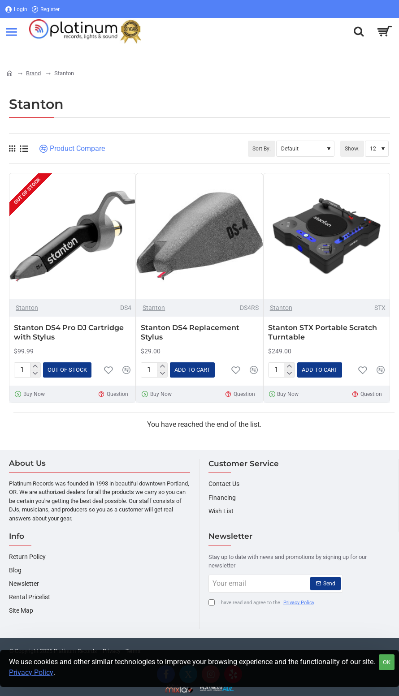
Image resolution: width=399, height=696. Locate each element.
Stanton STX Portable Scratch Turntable (322, 332)
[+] (35, 366)
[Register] (46, 9)
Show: (352, 149)
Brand (33, 73)
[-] (35, 373)
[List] (24, 149)
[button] (67, 369)
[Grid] (12, 148)
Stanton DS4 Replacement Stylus (190, 332)
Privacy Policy (31, 672)
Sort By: (261, 149)
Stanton (27, 307)
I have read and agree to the (262, 603)
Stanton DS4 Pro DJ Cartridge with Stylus (69, 332)
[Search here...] (358, 31)
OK (386, 662)
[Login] (16, 9)
